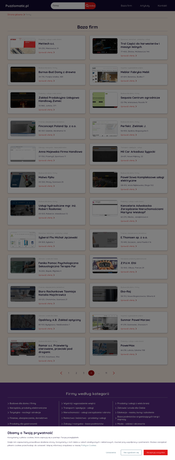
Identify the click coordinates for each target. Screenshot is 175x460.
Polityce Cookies (88, 445)
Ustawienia (111, 452)
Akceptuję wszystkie (156, 452)
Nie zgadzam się (131, 452)
